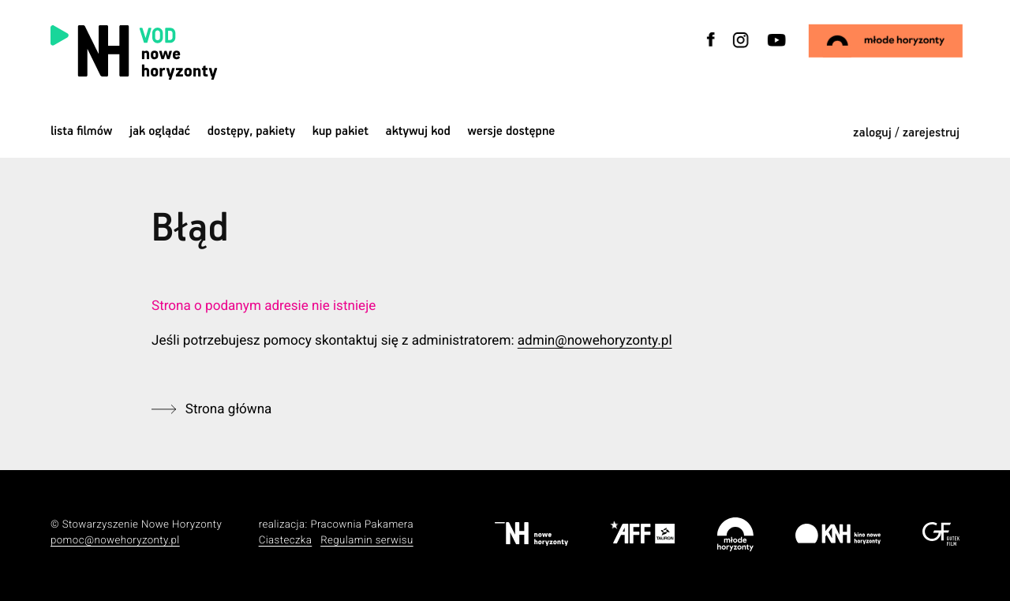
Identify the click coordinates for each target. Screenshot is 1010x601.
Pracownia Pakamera (361, 525)
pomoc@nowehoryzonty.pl (115, 541)
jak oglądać (159, 131)
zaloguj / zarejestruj (906, 132)
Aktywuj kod (418, 131)
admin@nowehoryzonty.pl (595, 341)
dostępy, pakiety (252, 131)
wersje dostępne (511, 131)
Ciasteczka (285, 541)
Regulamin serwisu (366, 541)
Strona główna (228, 409)
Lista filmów (81, 131)
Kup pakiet (340, 131)
